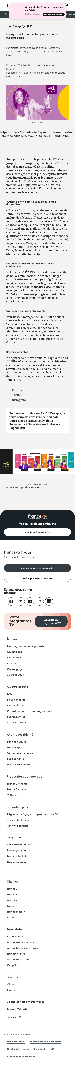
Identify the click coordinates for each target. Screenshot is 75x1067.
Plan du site (40, 1049)
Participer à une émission (37, 578)
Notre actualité (16, 856)
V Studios (13, 795)
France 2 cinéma (17, 784)
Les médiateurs (16, 705)
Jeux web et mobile (19, 820)
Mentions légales (16, 1041)
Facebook (18, 390)
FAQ (9, 694)
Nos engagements (18, 850)
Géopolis (12, 965)
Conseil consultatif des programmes (29, 711)
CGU (53, 1049)
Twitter (17, 395)
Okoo (10, 984)
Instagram (19, 400)
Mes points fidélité (18, 764)
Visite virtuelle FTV (18, 723)
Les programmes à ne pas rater (26, 646)
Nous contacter (16, 700)
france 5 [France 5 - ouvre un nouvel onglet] (12, 906)
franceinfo (14, 929)
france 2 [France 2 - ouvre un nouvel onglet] (12, 889)
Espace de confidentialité (21, 1056)
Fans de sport (15, 747)
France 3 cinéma (17, 789)
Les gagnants (15, 759)
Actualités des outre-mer (22, 948)
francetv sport (16, 954)
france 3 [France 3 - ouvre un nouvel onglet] (12, 894)
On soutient (14, 652)
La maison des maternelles (26, 1001)
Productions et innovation (25, 776)
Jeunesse (13, 977)
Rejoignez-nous (16, 862)
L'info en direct (16, 937)
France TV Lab (17, 1009)
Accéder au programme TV (51, 621)
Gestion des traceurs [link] (18, 1049)
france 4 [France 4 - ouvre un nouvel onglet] (12, 900)
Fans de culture (16, 742)
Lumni (11, 990)
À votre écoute (17, 686)
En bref (11, 663)
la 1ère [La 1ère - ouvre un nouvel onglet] (11, 917)
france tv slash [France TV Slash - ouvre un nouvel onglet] (16, 912)
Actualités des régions (20, 942)
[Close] (65, 3)
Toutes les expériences (20, 753)
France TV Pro (16, 1017)
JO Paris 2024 (15, 675)
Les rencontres (16, 717)
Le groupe (14, 837)
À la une (12, 639)
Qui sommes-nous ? (19, 845)
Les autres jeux (17, 807)
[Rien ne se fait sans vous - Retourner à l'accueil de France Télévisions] (37, 555)
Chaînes (12, 881)
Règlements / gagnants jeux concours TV (32, 814)
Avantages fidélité (20, 734)
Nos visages (14, 658)
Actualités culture (18, 959)
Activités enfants (17, 826)
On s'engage (15, 669)
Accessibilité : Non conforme (45, 1041)
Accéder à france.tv (37, 532)
